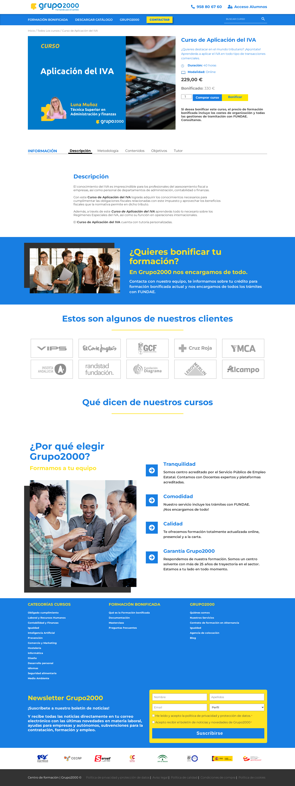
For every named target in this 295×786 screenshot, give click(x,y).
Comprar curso (207, 97)
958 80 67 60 (207, 6)
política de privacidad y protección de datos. (218, 716)
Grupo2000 (129, 20)
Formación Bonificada (48, 20)
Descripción (80, 151)
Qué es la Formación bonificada (129, 612)
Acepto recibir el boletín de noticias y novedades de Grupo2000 (203, 722)
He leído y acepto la (203, 716)
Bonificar (235, 97)
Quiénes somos (200, 612)
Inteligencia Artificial (41, 632)
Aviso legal (160, 777)
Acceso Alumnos (247, 6)
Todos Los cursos (48, 30)
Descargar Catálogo (94, 20)
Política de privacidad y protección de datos (117, 777)
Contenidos (135, 151)
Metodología (108, 151)
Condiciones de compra (218, 777)
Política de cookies (252, 777)
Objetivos (159, 151)
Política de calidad (184, 777)
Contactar (160, 20)
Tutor (178, 151)
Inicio (31, 30)
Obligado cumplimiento (43, 612)
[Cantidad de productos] (186, 96)
